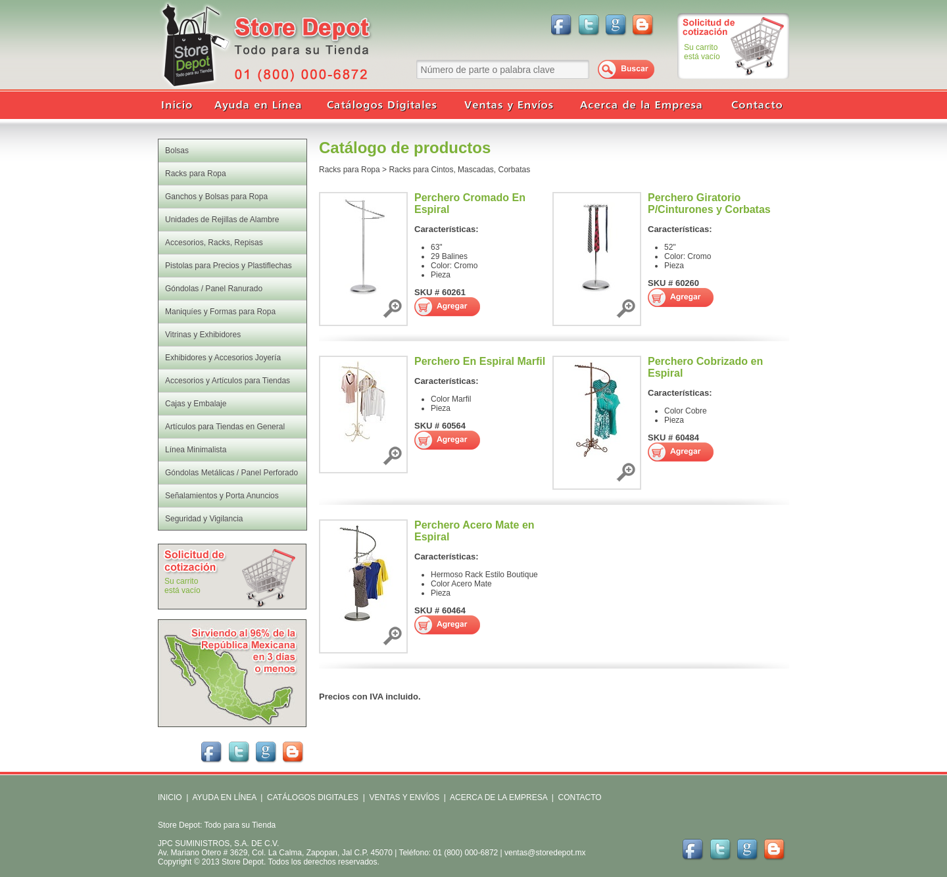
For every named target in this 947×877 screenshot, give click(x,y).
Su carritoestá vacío (702, 52)
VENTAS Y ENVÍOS (403, 797)
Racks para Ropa (349, 169)
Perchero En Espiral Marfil (479, 361)
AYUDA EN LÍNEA (224, 797)
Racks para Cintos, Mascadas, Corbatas (459, 169)
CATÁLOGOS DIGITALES (312, 797)
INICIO (170, 797)
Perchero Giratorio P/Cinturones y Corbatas (709, 203)
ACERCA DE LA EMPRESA (497, 797)
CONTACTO (579, 797)
